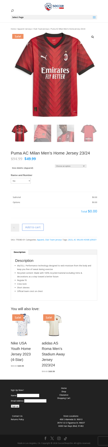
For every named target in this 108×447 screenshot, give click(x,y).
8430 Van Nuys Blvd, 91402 (71, 426)
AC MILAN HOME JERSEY (85, 239)
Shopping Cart (63, 398)
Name (13, 395)
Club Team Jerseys (41, 29)
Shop (63, 391)
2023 (70, 239)
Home (13, 29)
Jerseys (29, 29)
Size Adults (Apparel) (22, 168)
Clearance (63, 395)
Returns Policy (17, 419)
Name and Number (21, 175)
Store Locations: (71, 416)
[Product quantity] (15, 228)
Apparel (20, 29)
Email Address (17, 400)
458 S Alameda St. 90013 (71, 419)
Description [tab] (19, 252)
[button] (92, 37)
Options (16, 202)
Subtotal (17, 197)
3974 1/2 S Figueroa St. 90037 (71, 422)
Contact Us (17, 416)
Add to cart (33, 227)
